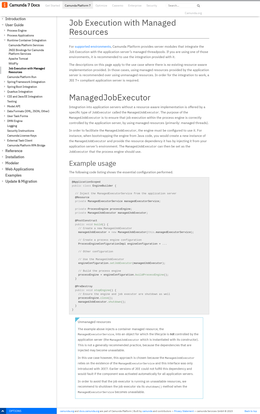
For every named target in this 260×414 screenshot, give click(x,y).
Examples (13, 175)
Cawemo (117, 5)
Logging (12, 126)
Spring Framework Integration (26, 82)
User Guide (14, 25)
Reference (13, 150)
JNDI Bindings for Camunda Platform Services (26, 52)
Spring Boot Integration (22, 87)
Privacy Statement (184, 411)
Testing (11, 101)
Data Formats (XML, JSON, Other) (28, 111)
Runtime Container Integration (26, 40)
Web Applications (19, 169)
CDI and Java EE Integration (24, 96)
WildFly (13, 63)
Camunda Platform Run (21, 77)
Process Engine (17, 30)
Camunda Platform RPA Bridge (26, 145)
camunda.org (67, 411)
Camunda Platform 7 (78, 5)
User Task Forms (17, 116)
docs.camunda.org (89, 411)
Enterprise (135, 5)
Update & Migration (21, 181)
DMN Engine (15, 121)
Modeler (12, 163)
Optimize (101, 5)
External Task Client (19, 140)
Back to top (251, 411)
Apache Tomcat (18, 58)
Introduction (15, 18)
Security (151, 5)
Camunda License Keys (22, 135)
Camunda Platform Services (26, 45)
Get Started (52, 5)
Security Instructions (20, 131)
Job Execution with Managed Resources (27, 70)
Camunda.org (193, 13)
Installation (14, 157)
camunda (147, 411)
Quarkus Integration (20, 91)
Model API (13, 106)
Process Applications (20, 35)
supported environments (93, 46)
